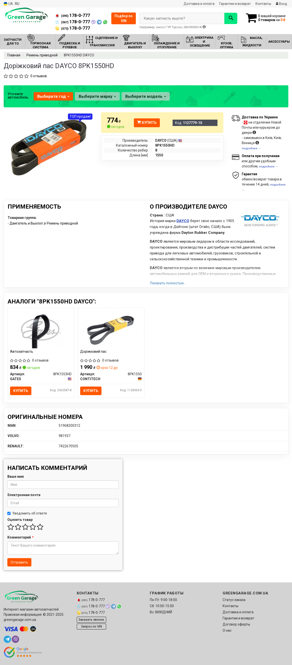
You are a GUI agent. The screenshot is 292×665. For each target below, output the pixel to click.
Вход (281, 4)
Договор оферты (236, 624)
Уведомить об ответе (27, 513)
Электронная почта (23, 495)
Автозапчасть (21, 351)
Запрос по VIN (91, 626)
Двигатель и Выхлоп (27, 223)
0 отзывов (38, 76)
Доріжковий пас (93, 351)
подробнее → (251, 148)
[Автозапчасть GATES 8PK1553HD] (40, 329)
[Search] (230, 18)
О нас (227, 630)
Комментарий (20, 537)
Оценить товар (20, 520)
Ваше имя (15, 476)
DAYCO (183, 221)
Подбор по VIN (123, 18)
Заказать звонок (91, 620)
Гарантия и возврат (235, 4)
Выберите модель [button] (145, 96)
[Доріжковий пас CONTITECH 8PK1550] (111, 329)
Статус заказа (234, 600)
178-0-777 (72, 15)
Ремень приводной (62, 223)
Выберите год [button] (53, 96)
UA (8, 4)
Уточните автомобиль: (18, 96)
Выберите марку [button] (97, 96)
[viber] (15, 639)
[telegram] (7, 639)
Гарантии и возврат (238, 618)
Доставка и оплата (199, 4)
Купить (147, 122)
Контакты (263, 4)
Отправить (19, 562)
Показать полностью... (168, 283)
